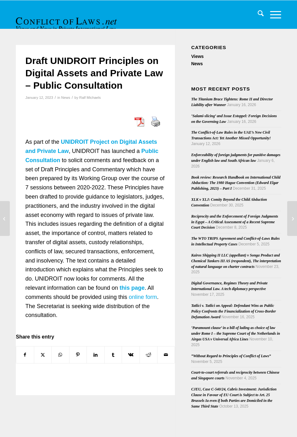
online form (143, 297)
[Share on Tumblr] (113, 354)
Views (197, 56)
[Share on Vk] (130, 354)
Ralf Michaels (90, 97)
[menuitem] (257, 14)
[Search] (257, 14)
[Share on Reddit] (148, 354)
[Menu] (272, 14)
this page (132, 288)
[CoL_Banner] (67, 20)
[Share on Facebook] (25, 354)
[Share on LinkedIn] (95, 354)
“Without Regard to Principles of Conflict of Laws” (231, 356)
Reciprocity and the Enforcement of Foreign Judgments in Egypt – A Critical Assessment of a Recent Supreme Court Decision (234, 222)
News (65, 97)
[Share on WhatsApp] (60, 354)
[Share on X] (43, 354)
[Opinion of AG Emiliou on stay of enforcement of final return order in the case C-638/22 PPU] (292, 218)
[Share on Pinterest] (78, 354)
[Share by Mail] (166, 354)
